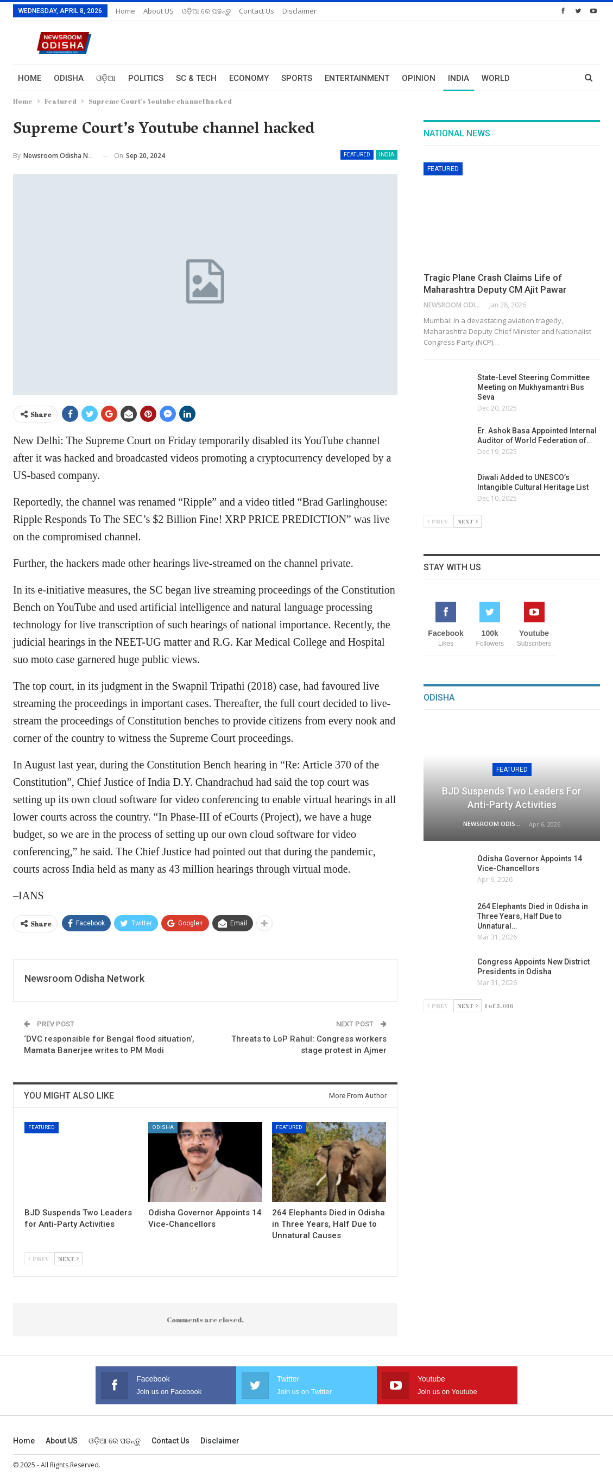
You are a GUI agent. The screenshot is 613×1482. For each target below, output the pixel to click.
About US (158, 11)
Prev (38, 1258)
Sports (296, 78)
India (458, 78)
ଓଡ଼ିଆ (106, 78)
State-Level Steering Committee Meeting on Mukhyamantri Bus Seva (533, 387)
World (496, 78)
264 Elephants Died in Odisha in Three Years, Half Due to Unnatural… (532, 916)
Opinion (418, 78)
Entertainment (357, 78)
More (533, 78)
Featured (357, 154)
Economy (249, 78)
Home (125, 11)
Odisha (69, 78)
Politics (145, 78)
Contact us (256, 11)
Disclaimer (299, 11)
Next (68, 1258)
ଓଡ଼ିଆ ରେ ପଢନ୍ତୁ (206, 11)
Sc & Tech (196, 78)
